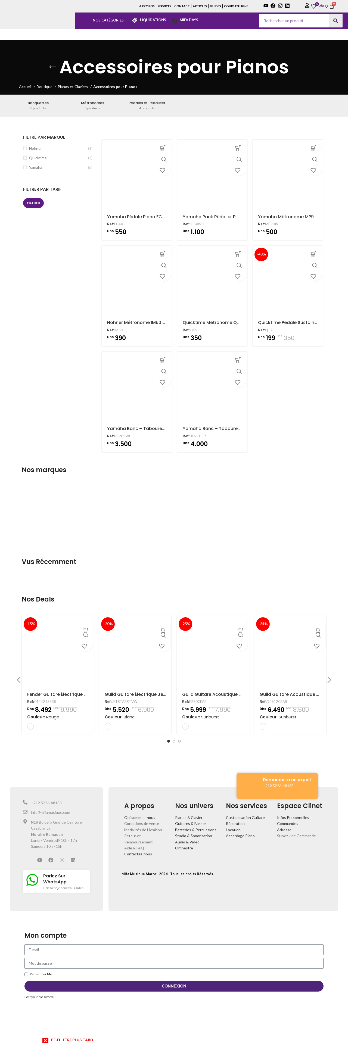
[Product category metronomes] (92, 105)
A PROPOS (147, 6)
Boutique (45, 86)
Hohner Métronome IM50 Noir (138, 324)
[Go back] (52, 67)
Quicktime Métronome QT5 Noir (216, 324)
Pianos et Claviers (73, 86)
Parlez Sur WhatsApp (55, 879)
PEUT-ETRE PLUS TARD (72, 1040)
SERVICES (164, 6)
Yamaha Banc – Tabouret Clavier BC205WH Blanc (161, 431)
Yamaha (35, 167)
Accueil (25, 86)
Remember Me (38, 974)
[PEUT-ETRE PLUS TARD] (45, 1040)
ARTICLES (200, 6)
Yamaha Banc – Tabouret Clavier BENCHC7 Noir (234, 431)
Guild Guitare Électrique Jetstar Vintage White (155, 694)
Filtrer (33, 203)
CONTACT (182, 6)
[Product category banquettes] (38, 105)
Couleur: (43, 717)
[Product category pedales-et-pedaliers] (146, 105)
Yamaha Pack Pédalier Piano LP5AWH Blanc (229, 217)
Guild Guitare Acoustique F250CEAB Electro (229, 694)
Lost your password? (39, 997)
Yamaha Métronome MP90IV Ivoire (296, 217)
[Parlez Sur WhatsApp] (32, 880)
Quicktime (38, 157)
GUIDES (215, 6)
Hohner (35, 148)
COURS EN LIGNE (236, 6)
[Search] (336, 20)
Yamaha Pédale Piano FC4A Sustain (145, 217)
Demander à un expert (287, 780)
